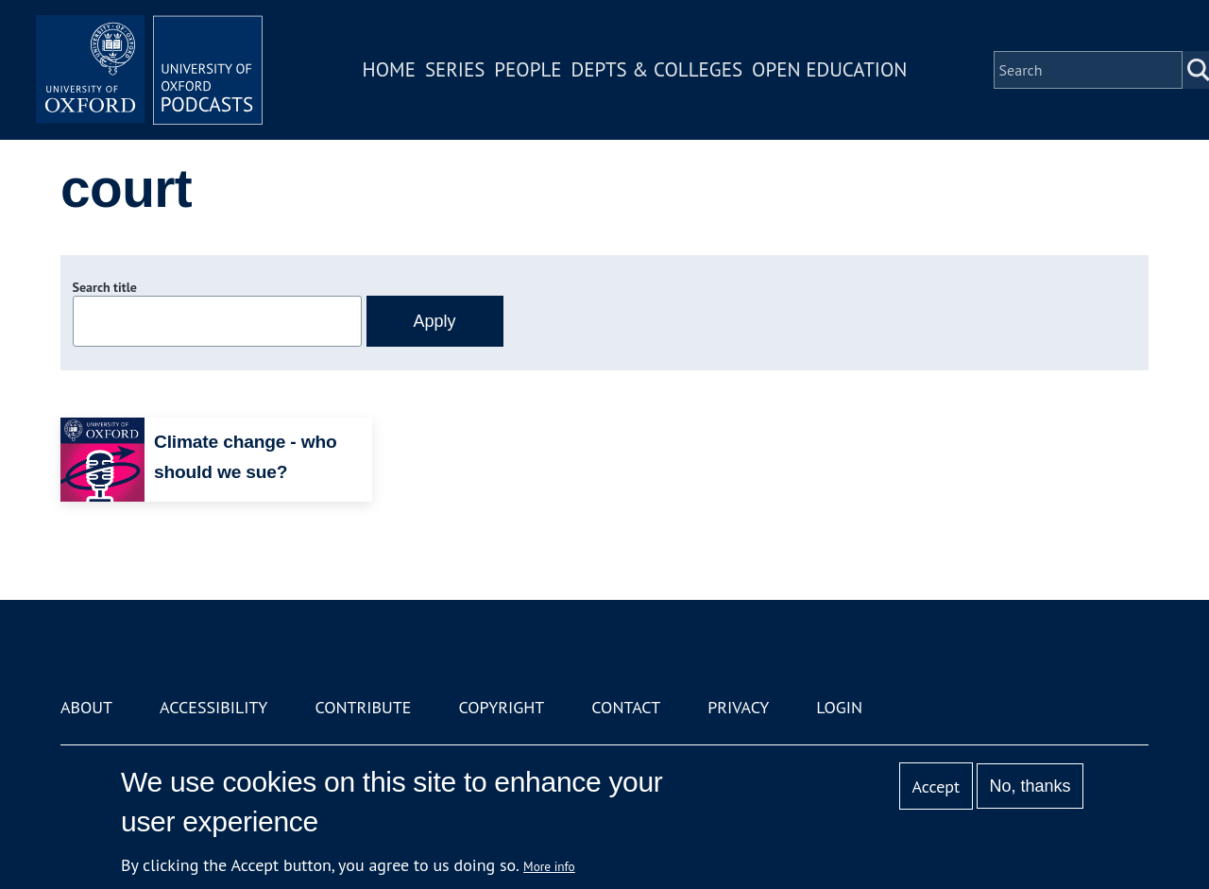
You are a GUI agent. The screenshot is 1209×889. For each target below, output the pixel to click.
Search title (105, 287)
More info (549, 866)
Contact (625, 707)
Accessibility (213, 707)
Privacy (738, 707)
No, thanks (1029, 786)
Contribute (363, 707)
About (86, 707)
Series (455, 69)
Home (389, 69)
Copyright (501, 707)
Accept (935, 786)
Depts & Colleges (657, 69)
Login (839, 707)
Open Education (829, 69)
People (527, 69)
